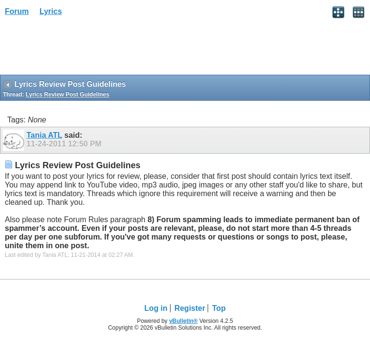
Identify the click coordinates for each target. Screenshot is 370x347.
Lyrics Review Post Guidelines (67, 94)
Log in (156, 308)
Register (189, 308)
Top (218, 308)
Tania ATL (44, 135)
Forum (17, 11)
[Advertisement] (77, 49)
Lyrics (51, 11)
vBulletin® (183, 321)
